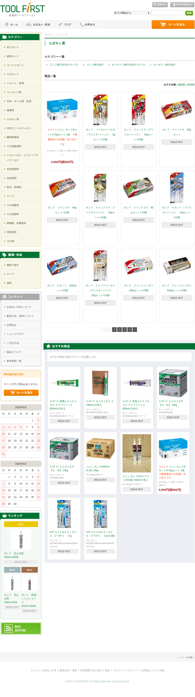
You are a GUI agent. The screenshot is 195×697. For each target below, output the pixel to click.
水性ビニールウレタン (19, 128)
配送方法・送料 (68, 670)
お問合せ (12, 325)
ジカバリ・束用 (15, 83)
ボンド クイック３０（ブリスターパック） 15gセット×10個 (100, 212)
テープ (10, 196)
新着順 (191, 84)
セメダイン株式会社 (164, 64)
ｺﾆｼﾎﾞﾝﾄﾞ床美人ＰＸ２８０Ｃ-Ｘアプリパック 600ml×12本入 (136, 405)
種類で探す (13, 265)
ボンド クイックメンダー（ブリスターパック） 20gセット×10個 (100, 290)
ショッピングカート (173, 24)
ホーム (11, 24)
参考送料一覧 (14, 361)
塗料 (9, 283)
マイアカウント (182, 5)
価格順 (181, 84)
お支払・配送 (38, 24)
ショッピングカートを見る (21, 393)
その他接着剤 (14, 146)
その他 (10, 241)
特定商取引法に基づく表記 (95, 670)
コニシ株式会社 (95, 64)
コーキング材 (14, 92)
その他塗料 (13, 214)
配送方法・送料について (20, 316)
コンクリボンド (15, 65)
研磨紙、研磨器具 (16, 223)
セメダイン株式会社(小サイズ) (128, 64)
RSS (18, 626)
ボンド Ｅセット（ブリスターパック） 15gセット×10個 (177, 212)
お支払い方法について (19, 307)
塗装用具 (12, 232)
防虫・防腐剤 (14, 187)
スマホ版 (159, 670)
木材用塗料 (13, 169)
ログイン (160, 5)
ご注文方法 (13, 343)
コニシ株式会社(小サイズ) (64, 64)
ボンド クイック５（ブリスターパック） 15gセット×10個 (138, 134)
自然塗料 (12, 178)
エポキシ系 (13, 119)
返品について (14, 352)
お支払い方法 (49, 670)
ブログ (64, 24)
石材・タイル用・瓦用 (19, 101)
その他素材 (13, 205)
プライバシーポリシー (125, 670)
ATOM (20, 630)
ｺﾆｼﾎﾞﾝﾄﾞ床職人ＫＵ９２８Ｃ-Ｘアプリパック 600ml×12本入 (63, 405)
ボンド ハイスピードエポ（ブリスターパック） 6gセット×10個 (100, 134)
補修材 (10, 110)
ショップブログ (15, 334)
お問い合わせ (89, 24)
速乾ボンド (13, 56)
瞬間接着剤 (13, 137)
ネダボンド (13, 74)
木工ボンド (13, 47)
